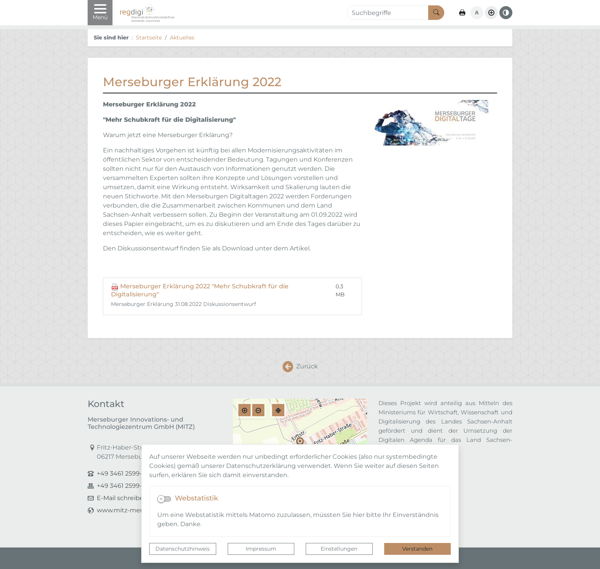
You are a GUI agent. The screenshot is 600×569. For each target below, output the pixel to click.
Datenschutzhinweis (182, 548)
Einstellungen (339, 548)
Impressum (261, 548)
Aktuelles (182, 37)
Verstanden (417, 548)
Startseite (149, 37)
